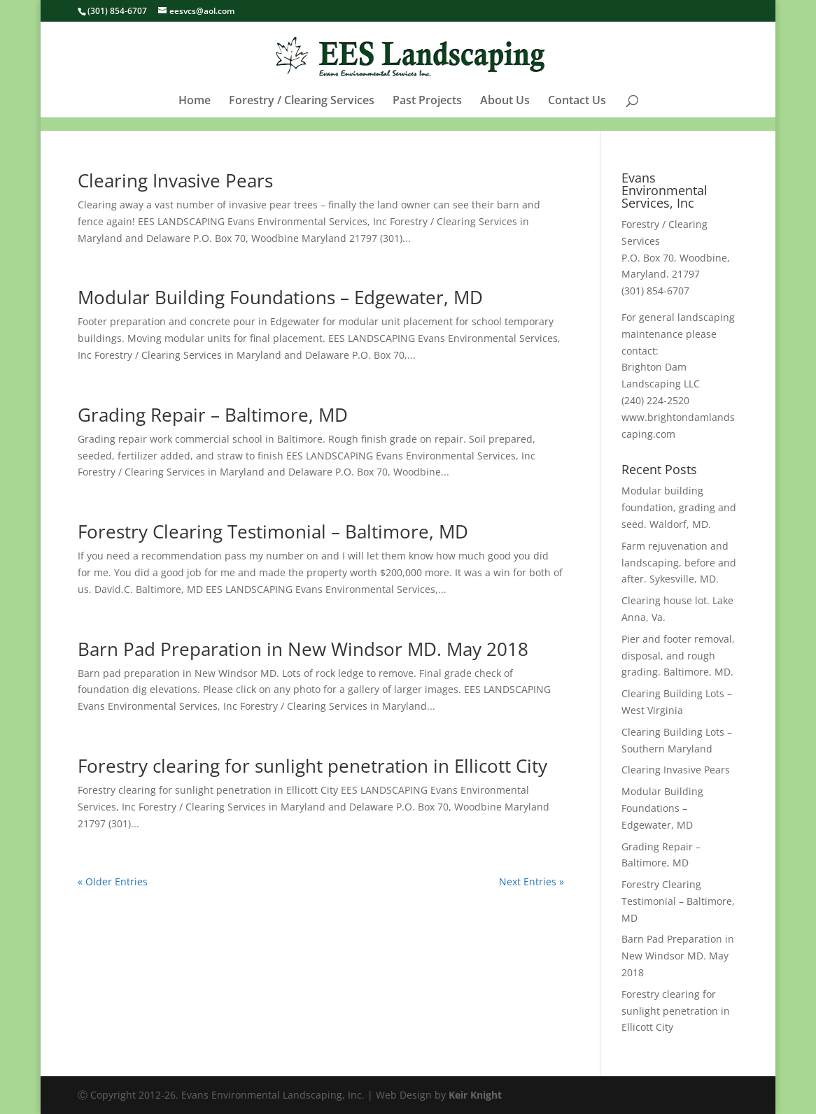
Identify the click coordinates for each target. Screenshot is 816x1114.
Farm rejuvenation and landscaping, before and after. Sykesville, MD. (678, 562)
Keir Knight (475, 1094)
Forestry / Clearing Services (301, 114)
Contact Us (577, 114)
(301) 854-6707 (117, 11)
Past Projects (427, 114)
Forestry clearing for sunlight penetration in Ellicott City (312, 765)
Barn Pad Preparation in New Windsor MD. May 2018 (303, 649)
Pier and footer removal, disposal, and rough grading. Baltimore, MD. (678, 655)
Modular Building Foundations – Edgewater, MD (280, 297)
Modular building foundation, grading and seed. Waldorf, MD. (678, 507)
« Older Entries (113, 881)
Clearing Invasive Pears (175, 180)
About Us (505, 114)
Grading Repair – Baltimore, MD (213, 414)
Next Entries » (531, 881)
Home (194, 114)
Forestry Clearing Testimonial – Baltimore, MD (273, 531)
